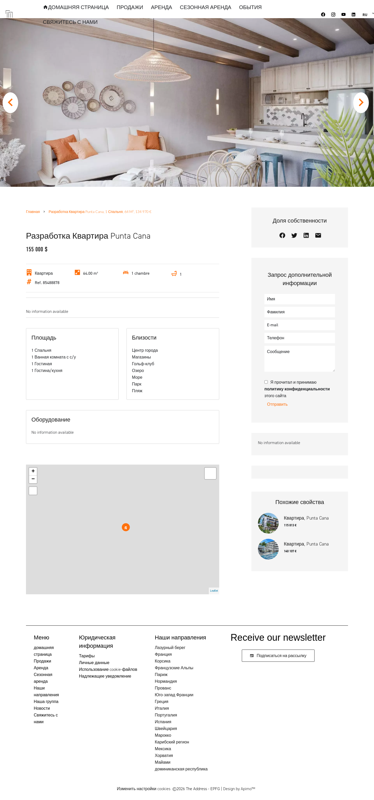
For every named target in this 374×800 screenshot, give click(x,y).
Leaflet (214, 591)
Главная (33, 211)
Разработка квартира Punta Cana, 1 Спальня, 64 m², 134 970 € (100, 211)
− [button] (33, 479)
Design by (239, 788)
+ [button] (33, 471)
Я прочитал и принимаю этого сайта (297, 389)
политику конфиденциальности (297, 389)
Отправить (277, 404)
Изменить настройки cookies (143, 788)
